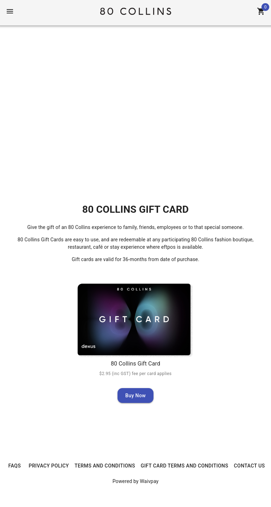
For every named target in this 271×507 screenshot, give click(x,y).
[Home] (135, 11)
